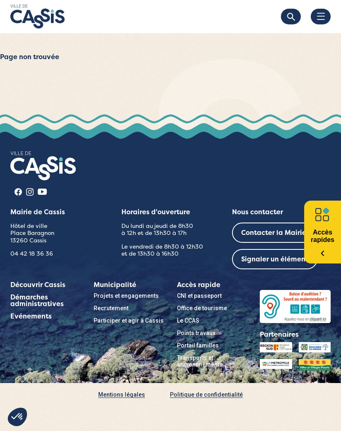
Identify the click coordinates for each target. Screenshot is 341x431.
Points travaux (196, 333)
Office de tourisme (202, 308)
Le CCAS (188, 320)
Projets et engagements (126, 295)
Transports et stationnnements (199, 361)
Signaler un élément (274, 259)
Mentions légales (121, 394)
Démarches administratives (37, 300)
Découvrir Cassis (37, 284)
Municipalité (115, 284)
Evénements (31, 316)
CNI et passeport (199, 295)
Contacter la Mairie (273, 232)
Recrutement (111, 308)
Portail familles (198, 345)
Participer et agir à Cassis (129, 320)
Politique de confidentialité (206, 394)
